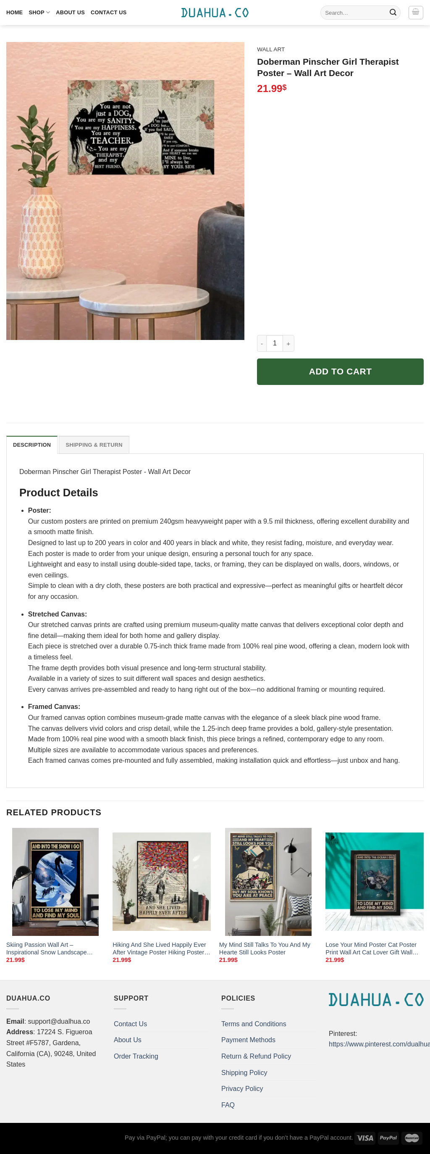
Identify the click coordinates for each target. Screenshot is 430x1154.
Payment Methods (248, 1039)
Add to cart (340, 371)
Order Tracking (136, 1056)
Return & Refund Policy (256, 1056)
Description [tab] (32, 445)
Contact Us (109, 12)
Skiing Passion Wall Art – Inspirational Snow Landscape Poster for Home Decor (46, 948)
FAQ (228, 1105)
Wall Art (271, 49)
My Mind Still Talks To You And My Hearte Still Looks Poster (264, 948)
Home (14, 12)
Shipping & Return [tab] (94, 445)
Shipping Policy (244, 1072)
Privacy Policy (242, 1088)
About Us (70, 12)
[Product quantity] (274, 343)
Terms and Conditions (253, 1024)
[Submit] (393, 12)
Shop (39, 12)
